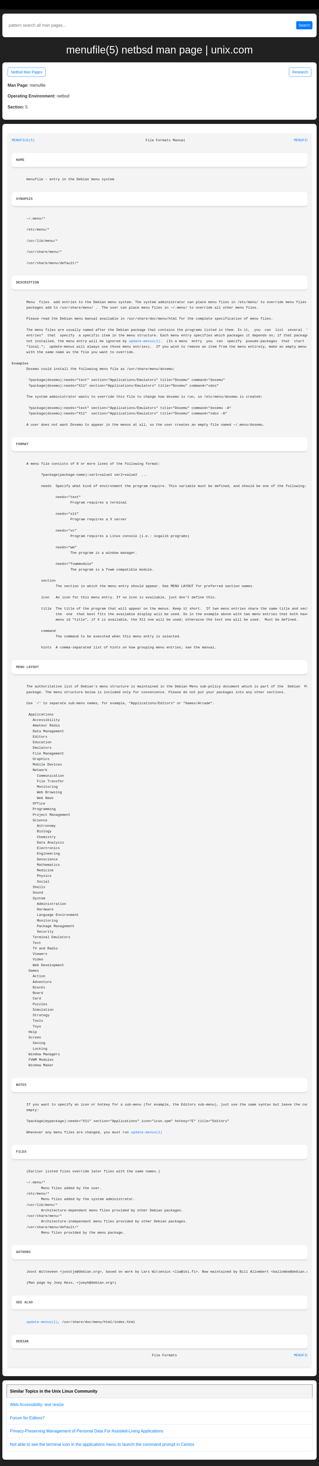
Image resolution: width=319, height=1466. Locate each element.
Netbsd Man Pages (26, 72)
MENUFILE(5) (23, 140)
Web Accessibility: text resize (37, 1404)
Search (304, 25)
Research (300, 72)
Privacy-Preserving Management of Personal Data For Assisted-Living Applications (86, 1431)
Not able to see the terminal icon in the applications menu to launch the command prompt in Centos (102, 1444)
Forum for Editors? (27, 1418)
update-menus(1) (144, 341)
